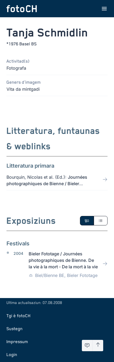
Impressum (17, 341)
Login (11, 354)
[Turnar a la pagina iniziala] (21, 8)
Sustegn (14, 328)
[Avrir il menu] (104, 8)
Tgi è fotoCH (18, 315)
